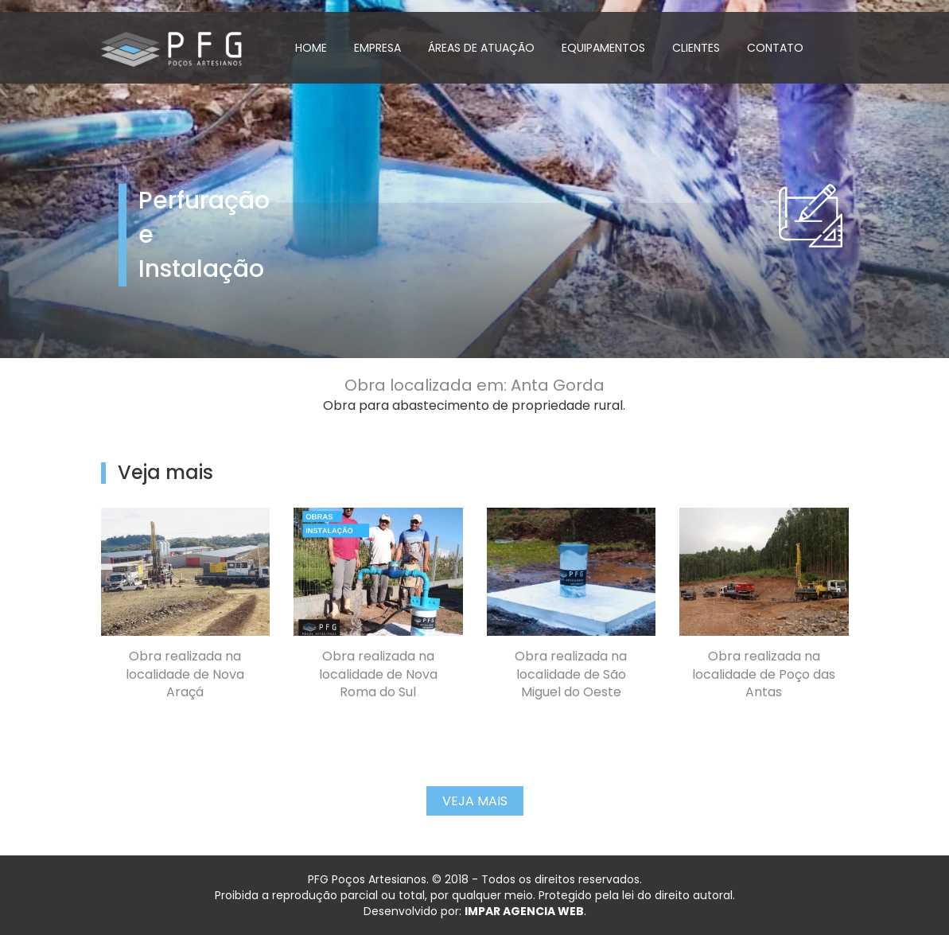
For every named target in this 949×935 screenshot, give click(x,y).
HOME (311, 48)
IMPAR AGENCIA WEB (524, 911)
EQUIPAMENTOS (603, 48)
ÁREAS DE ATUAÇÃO (481, 48)
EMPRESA (377, 48)
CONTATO (775, 48)
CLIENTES (696, 48)
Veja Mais (475, 801)
